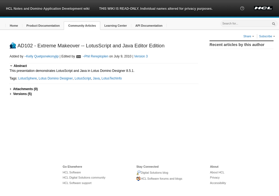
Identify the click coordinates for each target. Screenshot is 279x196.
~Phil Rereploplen (95, 56)
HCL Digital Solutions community (84, 177)
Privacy (215, 177)
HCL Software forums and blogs (159, 179)
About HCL (217, 172)
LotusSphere (27, 78)
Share (248, 36)
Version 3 (141, 56)
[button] (242, 13)
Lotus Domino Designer (56, 78)
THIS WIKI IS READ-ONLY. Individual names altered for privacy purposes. (156, 9)
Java (96, 78)
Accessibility (218, 183)
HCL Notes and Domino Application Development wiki (48, 9)
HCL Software (72, 172)
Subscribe (267, 36)
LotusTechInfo (112, 78)
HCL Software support (77, 183)
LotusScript (83, 78)
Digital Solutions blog (152, 173)
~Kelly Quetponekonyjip (41, 56)
